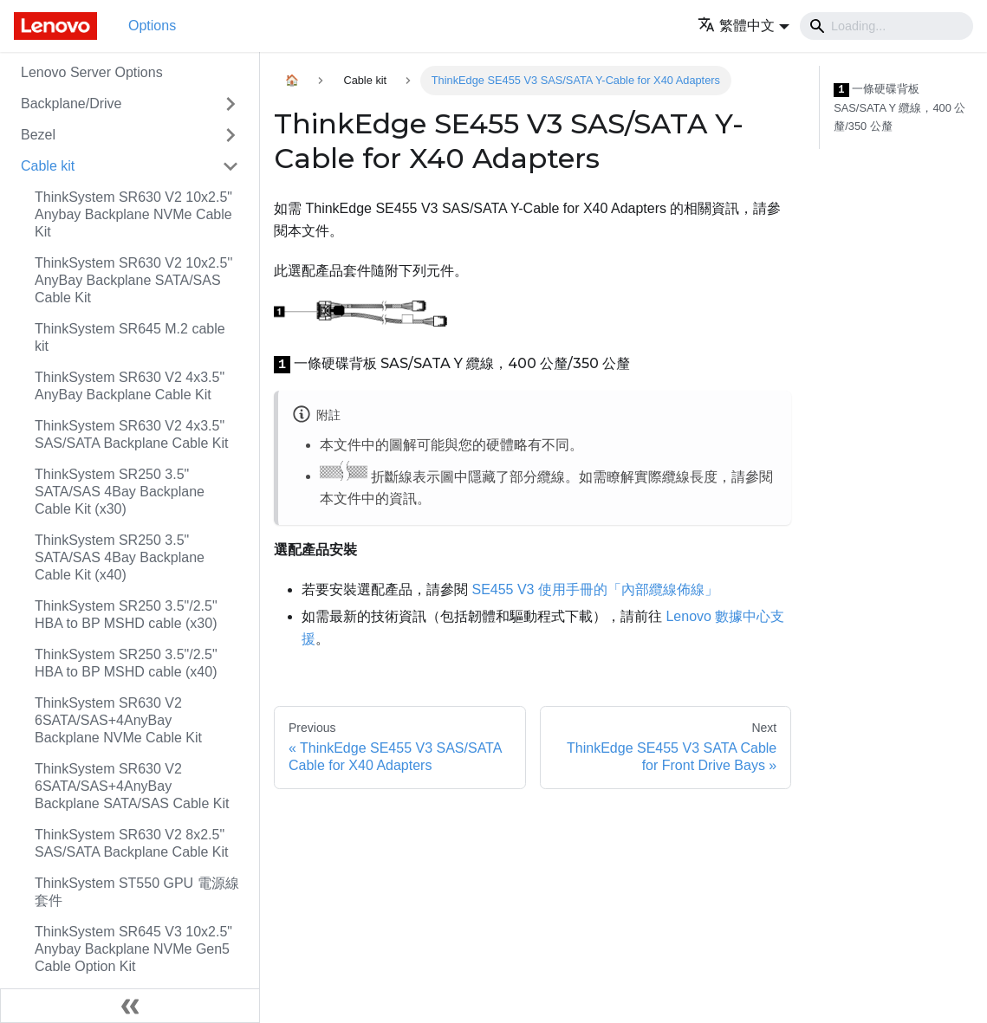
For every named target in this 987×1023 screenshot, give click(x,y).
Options (152, 25)
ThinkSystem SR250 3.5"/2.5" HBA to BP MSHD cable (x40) (126, 663)
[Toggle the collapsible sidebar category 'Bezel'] (230, 135)
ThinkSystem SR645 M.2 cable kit (130, 337)
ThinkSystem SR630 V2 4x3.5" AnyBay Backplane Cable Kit (129, 386)
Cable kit (48, 166)
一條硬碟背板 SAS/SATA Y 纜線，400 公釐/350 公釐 (899, 107)
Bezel (38, 134)
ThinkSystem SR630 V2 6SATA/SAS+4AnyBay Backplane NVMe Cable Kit (118, 720)
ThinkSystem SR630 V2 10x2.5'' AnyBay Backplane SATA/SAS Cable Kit (133, 280)
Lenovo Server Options (92, 72)
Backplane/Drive (71, 103)
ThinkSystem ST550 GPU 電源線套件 (137, 892)
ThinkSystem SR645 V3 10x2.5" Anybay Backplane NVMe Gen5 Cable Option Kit (133, 949)
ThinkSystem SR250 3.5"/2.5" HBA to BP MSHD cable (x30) (126, 615)
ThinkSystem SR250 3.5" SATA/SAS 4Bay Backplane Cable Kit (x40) (120, 557)
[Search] (886, 26)
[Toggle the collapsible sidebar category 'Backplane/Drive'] (230, 104)
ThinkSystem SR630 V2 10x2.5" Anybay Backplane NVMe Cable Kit (133, 214)
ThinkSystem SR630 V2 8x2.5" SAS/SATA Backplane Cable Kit (132, 843)
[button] (743, 25)
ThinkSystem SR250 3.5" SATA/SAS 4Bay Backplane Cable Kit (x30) (120, 491)
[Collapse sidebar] (130, 1005)
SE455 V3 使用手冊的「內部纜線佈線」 (594, 589)
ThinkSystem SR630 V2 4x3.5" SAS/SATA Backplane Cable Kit (132, 434)
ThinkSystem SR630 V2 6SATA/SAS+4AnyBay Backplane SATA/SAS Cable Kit (132, 786)
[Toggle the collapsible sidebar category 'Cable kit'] (230, 166)
